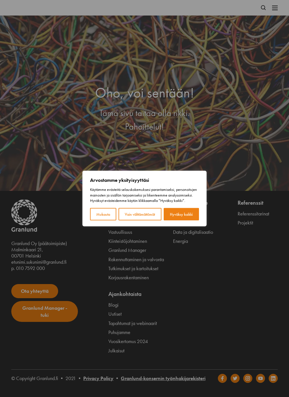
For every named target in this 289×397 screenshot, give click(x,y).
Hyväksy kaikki (181, 214)
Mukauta (103, 214)
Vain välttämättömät (140, 214)
